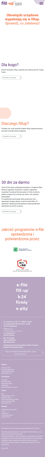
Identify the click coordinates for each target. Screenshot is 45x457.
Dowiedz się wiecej (9, 78)
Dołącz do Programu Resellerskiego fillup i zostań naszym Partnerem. (20, 353)
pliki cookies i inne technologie (32, 438)
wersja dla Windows (7, 369)
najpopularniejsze (6, 383)
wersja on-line (5, 368)
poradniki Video (6, 397)
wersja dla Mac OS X (7, 371)
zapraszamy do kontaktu (9, 409)
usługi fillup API (6, 403)
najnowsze (4, 385)
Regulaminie (33, 436)
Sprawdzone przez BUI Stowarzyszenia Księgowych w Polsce (20, 428)
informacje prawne (7, 415)
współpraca (5, 413)
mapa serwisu (5, 417)
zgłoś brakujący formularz (9, 387)
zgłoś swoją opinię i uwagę (9, 399)
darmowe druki (6, 382)
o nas (3, 411)
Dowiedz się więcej (9, 136)
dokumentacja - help (7, 396)
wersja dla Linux (6, 373)
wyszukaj (4, 380)
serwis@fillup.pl (12, 326)
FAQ (2, 394)
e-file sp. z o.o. (37, 432)
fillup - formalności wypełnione (12, 3)
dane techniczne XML (8, 401)
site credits (4, 448)
